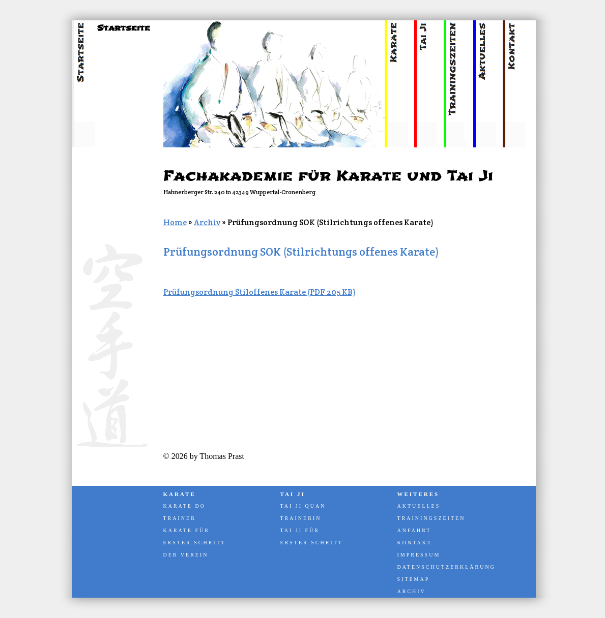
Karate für (186, 530)
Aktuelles (419, 506)
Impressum (419, 555)
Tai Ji (292, 494)
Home (175, 222)
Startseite (123, 28)
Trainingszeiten (431, 518)
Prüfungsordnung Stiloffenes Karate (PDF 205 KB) (259, 292)
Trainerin (301, 518)
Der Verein (186, 555)
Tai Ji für (300, 530)
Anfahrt (414, 530)
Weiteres (418, 494)
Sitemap (413, 579)
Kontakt (415, 542)
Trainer (179, 518)
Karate (179, 494)
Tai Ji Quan (303, 506)
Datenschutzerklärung (445, 567)
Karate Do (184, 506)
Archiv (207, 222)
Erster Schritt (194, 542)
